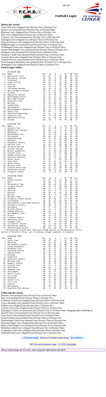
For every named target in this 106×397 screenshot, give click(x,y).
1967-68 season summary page (43, 388)
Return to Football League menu (54, 382)
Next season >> (77, 382)
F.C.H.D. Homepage (67, 388)
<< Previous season (30, 382)
